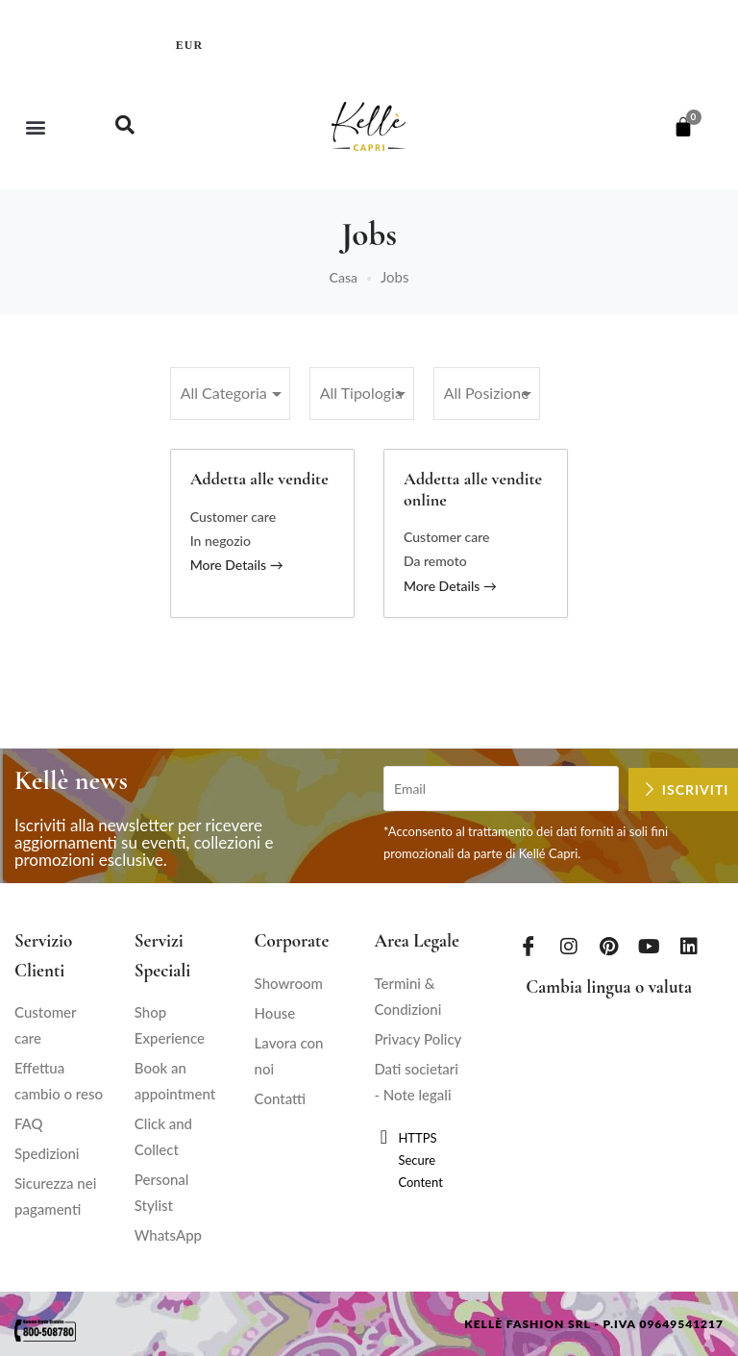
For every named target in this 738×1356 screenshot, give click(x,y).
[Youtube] (648, 944)
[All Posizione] (486, 393)
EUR (189, 45)
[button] (35, 126)
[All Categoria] (230, 393)
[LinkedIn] (689, 944)
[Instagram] (568, 944)
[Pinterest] (609, 944)
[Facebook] (528, 944)
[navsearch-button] (125, 127)
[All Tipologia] (361, 393)
